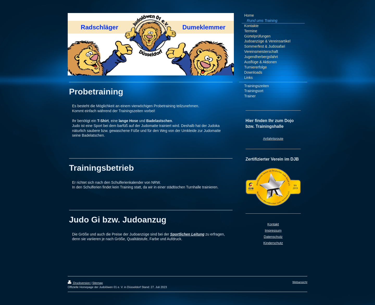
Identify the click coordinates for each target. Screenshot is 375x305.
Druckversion (79, 282)
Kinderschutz (273, 243)
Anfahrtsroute (273, 139)
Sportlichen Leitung (187, 234)
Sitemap (97, 282)
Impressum (273, 230)
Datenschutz (273, 237)
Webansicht (299, 282)
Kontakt (273, 224)
